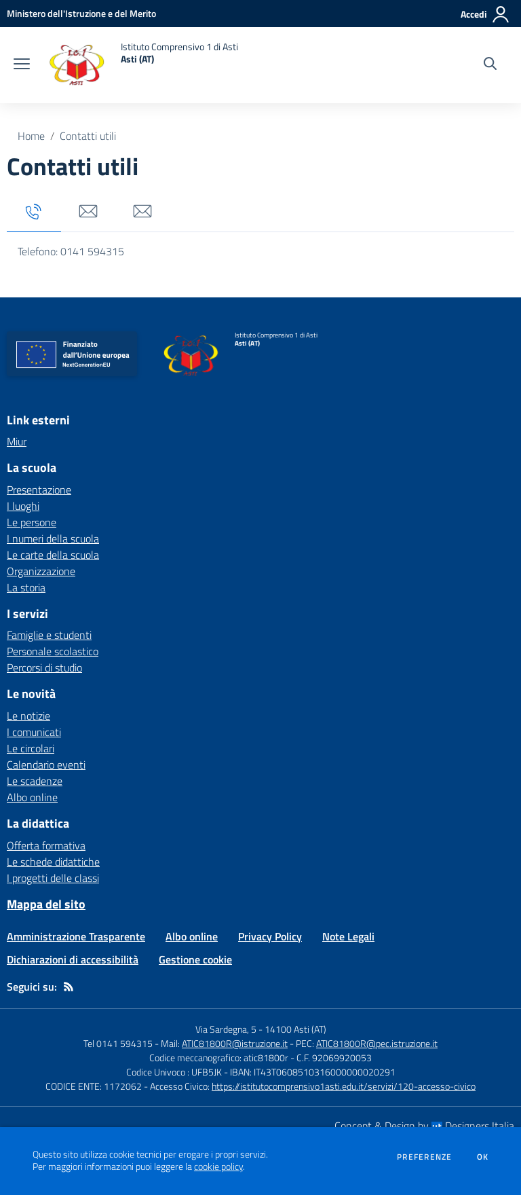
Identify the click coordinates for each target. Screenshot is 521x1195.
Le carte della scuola (53, 555)
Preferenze (424, 1157)
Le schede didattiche (53, 861)
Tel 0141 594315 (118, 1043)
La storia (26, 587)
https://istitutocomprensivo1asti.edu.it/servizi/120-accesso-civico (344, 1086)
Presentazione (39, 489)
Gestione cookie (195, 959)
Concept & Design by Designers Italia (424, 1126)
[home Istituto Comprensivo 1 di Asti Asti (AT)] (140, 65)
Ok (483, 1157)
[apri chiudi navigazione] (22, 65)
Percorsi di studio (44, 667)
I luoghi (23, 506)
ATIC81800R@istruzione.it (235, 1043)
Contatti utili (88, 136)
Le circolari (30, 748)
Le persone (31, 522)
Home (31, 136)
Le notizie (28, 715)
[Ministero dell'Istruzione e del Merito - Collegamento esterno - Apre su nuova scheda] (81, 13)
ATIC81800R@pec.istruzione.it (377, 1043)
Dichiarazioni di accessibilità (72, 959)
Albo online (32, 797)
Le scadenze (34, 781)
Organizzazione (41, 571)
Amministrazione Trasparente (76, 936)
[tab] (34, 212)
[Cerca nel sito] (490, 65)
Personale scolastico (52, 651)
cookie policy (218, 1166)
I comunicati (34, 732)
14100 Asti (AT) (295, 1029)
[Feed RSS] (68, 986)
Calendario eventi (46, 764)
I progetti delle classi (53, 878)
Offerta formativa (46, 845)
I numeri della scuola (53, 538)
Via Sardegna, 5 (225, 1029)
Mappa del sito (46, 904)
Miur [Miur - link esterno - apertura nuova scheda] (16, 441)
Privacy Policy (270, 936)
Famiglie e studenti (49, 635)
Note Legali (348, 936)
